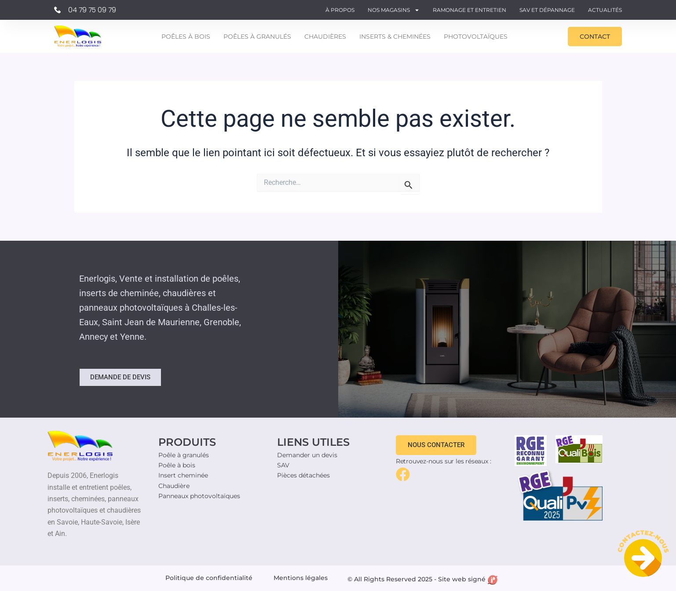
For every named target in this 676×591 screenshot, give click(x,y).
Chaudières (325, 36)
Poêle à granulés (183, 455)
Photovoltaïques (476, 36)
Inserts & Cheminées (395, 36)
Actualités (605, 10)
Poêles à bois (185, 36)
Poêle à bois (176, 465)
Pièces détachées (303, 475)
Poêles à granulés (257, 36)
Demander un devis (307, 455)
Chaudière (174, 486)
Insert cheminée (183, 475)
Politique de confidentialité (208, 578)
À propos (339, 10)
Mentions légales (301, 578)
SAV (283, 465)
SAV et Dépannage (547, 10)
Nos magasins (394, 10)
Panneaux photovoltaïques (199, 496)
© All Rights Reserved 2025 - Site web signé (422, 579)
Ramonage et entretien (469, 10)
